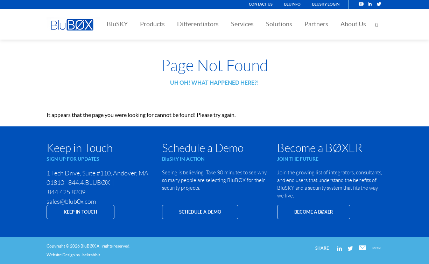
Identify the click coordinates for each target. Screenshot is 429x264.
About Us (353, 24)
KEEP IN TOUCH (80, 212)
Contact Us (261, 4)
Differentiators (198, 24)
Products (152, 24)
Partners (316, 24)
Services (242, 24)
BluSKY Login (325, 4)
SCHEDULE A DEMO (200, 212)
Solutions (279, 24)
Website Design (61, 254)
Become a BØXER (313, 212)
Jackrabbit (90, 254)
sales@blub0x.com (71, 201)
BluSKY (117, 24)
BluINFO (292, 4)
